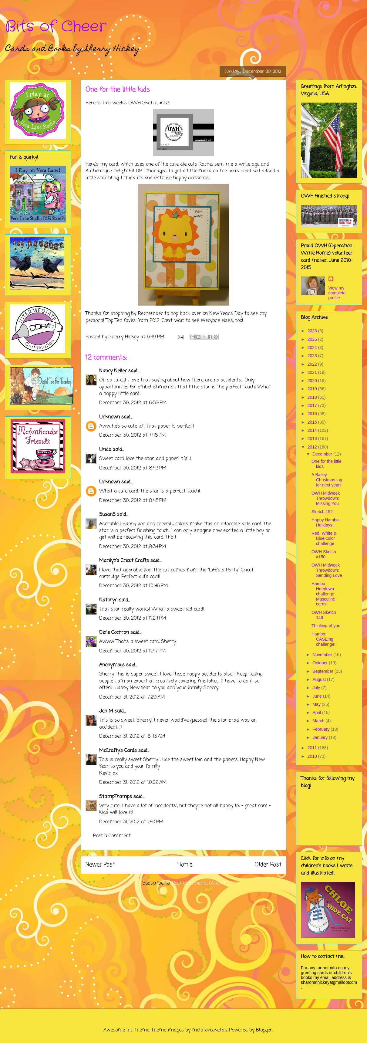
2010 (313, 756)
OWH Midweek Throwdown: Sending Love (326, 570)
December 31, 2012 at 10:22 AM (133, 782)
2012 (313, 447)
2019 (313, 388)
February (321, 729)
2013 (313, 438)
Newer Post (100, 864)
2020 (313, 380)
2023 (313, 355)
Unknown (109, 417)
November (322, 654)
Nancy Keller (113, 371)
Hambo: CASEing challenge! (323, 639)
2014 (313, 430)
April (317, 712)
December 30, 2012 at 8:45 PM (133, 500)
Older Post (267, 864)
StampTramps (115, 797)
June (317, 696)
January (320, 737)
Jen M (106, 711)
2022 (313, 364)
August (319, 679)
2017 (313, 405)
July (316, 687)
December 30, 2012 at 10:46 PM (133, 586)
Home (184, 864)
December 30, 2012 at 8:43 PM (133, 468)
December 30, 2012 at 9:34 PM (132, 546)
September (323, 671)
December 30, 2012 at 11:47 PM (132, 651)
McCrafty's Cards (118, 750)
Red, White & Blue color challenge (323, 538)
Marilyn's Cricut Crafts (124, 560)
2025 (313, 339)
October (320, 662)
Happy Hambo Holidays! (325, 522)
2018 (313, 397)
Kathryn (108, 600)
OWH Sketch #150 (323, 554)
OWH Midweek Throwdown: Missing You (325, 498)
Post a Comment (112, 836)
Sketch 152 (322, 511)
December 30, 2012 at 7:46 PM (132, 435)
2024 (313, 347)
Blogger (264, 1030)
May (317, 704)
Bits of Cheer (55, 27)
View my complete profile (337, 293)
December (322, 454)
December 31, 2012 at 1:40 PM (131, 822)
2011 (313, 747)
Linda (105, 449)
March (318, 720)
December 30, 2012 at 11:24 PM (132, 618)
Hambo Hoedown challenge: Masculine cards (323, 593)
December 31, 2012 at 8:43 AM (132, 736)
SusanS (107, 514)
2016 (313, 413)
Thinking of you (325, 625)
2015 (313, 422)
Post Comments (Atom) (198, 883)
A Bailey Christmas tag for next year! (326, 479)
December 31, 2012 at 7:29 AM (132, 697)
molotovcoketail (209, 1030)
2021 (313, 372)
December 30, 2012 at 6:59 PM (133, 403)
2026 (313, 330)
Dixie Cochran (114, 632)
